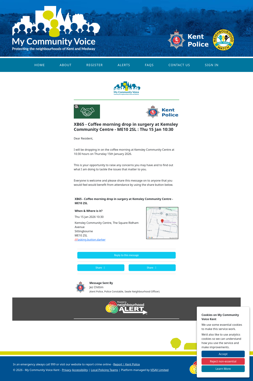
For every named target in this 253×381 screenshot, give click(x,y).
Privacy (66, 370)
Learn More (223, 369)
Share (101, 267)
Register (94, 65)
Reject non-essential (223, 361)
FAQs (149, 65)
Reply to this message (126, 255)
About (66, 65)
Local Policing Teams (104, 370)
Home (39, 65)
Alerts (124, 65)
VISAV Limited (159, 370)
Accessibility (80, 370)
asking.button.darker (90, 240)
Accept (223, 354)
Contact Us (179, 65)
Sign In (212, 65)
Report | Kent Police (126, 364)
